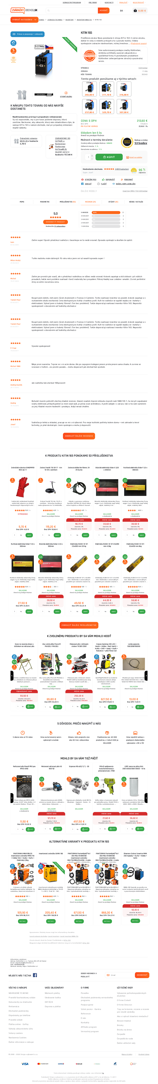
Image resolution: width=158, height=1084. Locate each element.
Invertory (70, 20)
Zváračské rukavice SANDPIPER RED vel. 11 (22, 468)
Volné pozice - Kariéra (91, 1009)
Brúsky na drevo (124, 1030)
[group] (24, 676)
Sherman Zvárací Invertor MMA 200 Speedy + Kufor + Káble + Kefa (135, 855)
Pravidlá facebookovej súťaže (22, 997)
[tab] (90, 202)
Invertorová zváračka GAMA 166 (51, 853)
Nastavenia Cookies (18, 1037)
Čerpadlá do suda (125, 1038)
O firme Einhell (124, 1000)
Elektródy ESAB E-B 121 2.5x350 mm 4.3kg (107, 545)
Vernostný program (72, 2)
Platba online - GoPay (18, 1024)
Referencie (86, 1013)
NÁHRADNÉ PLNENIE (19, 993)
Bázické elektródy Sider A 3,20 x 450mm (107, 468)
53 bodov (141, 143)
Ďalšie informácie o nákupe (21, 1042)
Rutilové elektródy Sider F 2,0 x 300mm (135, 468)
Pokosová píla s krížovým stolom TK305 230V (79, 645)
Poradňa (85, 993)
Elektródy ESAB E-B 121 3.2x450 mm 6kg (135, 545)
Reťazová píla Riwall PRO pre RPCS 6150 (24, 767)
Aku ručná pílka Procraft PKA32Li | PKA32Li (51, 645)
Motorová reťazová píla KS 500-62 (51, 767)
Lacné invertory (53, 936)
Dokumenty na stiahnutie (20, 1002)
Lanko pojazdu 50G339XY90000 (133, 645)
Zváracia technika (55, 20)
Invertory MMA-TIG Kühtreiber (135, 191)
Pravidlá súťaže (16, 1020)
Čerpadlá (121, 1034)
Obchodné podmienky (19, 1011)
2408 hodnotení (122, 169)
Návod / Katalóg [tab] (136, 202)
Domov (41, 20)
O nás (83, 1018)
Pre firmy (93, 2)
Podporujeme (87, 1005)
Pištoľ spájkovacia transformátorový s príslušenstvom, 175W (106, 768)
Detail (23, 921)
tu (103, 1073)
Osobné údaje (143, 1054)
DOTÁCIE (49, 1002)
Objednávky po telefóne (19, 1015)
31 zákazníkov (59, 226)
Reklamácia (14, 1006)
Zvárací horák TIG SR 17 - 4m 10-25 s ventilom (51, 468)
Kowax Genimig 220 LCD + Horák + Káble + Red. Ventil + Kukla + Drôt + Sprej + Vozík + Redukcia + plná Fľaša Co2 (106, 647)
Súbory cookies (16, 1033)
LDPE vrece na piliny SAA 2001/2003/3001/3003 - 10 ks (133, 767)
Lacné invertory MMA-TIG (69, 936)
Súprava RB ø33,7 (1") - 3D (79, 766)
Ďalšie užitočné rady (126, 1043)
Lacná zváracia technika (38, 936)
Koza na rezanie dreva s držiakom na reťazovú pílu (24, 645)
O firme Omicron (124, 1005)
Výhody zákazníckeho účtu (21, 1029)
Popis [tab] (22, 202)
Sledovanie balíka (53, 997)
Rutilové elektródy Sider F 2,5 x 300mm (23, 545)
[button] (30, 706)
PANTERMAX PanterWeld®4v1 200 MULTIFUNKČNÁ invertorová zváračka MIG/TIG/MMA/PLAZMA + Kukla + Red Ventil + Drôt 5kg (107, 857)
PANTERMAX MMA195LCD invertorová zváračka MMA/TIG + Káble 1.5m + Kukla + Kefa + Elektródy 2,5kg (22, 857)
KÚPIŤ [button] (31, 706)
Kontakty (109, 2)
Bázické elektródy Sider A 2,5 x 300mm (51, 545)
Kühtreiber (143, 68)
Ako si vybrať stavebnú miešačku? (132, 1016)
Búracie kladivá (124, 1021)
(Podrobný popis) (138, 43)
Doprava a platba (53, 1006)
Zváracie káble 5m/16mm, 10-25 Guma (79, 468)
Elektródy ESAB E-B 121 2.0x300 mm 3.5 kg (79, 545)
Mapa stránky (127, 1054)
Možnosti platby (52, 993)
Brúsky (120, 1025)
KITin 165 (67, 940)
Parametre (44, 202)
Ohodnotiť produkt (55, 222)
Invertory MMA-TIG (84, 20)
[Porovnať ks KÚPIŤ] (18, 706)
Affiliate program (89, 1027)
